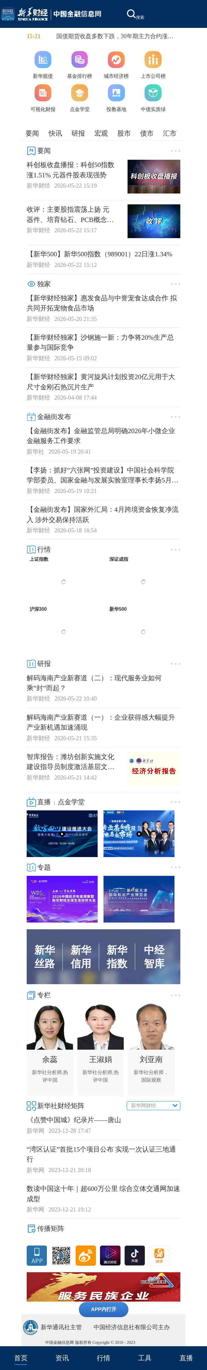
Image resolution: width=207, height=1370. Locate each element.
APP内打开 (103, 1309)
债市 (147, 133)
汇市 (170, 133)
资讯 (62, 1358)
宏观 (101, 133)
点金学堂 (71, 802)
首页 (21, 1358)
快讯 (55, 133)
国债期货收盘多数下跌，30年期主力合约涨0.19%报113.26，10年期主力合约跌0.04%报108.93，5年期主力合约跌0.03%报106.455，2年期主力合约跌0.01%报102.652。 (116, 37)
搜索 (136, 14)
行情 (103, 1358)
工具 (145, 1358)
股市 (124, 133)
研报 (78, 133)
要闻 (32, 133)
